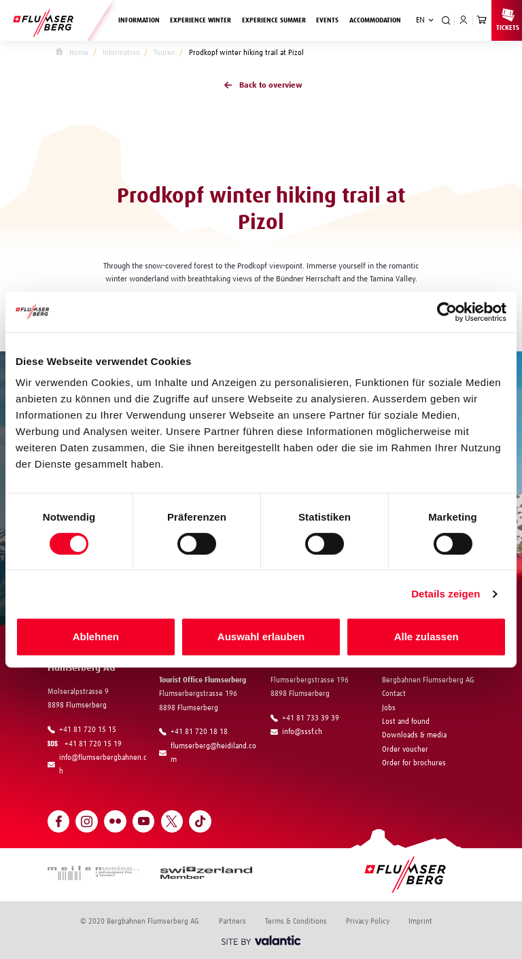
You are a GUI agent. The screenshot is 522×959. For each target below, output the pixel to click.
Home (72, 52)
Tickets (507, 19)
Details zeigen (445, 593)
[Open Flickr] (115, 821)
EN (420, 20)
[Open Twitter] (172, 821)
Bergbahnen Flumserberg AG (428, 680)
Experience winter (203, 19)
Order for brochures (414, 763)
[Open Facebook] (59, 821)
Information (141, 19)
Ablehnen (96, 636)
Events (327, 20)
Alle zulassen (426, 636)
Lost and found (406, 721)
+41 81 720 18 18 (193, 732)
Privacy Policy (367, 921)
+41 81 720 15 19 (87, 744)
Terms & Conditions (296, 921)
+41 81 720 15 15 (82, 730)
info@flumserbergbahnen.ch (97, 764)
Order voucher (405, 749)
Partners (232, 921)
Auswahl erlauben (261, 636)
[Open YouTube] (144, 821)
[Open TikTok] (200, 821)
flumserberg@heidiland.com (207, 752)
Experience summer (276, 19)
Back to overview (261, 85)
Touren (164, 52)
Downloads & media (414, 735)
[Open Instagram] (86, 821)
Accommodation (375, 20)
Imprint (420, 921)
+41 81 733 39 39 (305, 718)
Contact (394, 693)
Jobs (389, 708)
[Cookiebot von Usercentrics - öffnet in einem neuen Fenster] (446, 312)
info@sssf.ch (296, 732)
